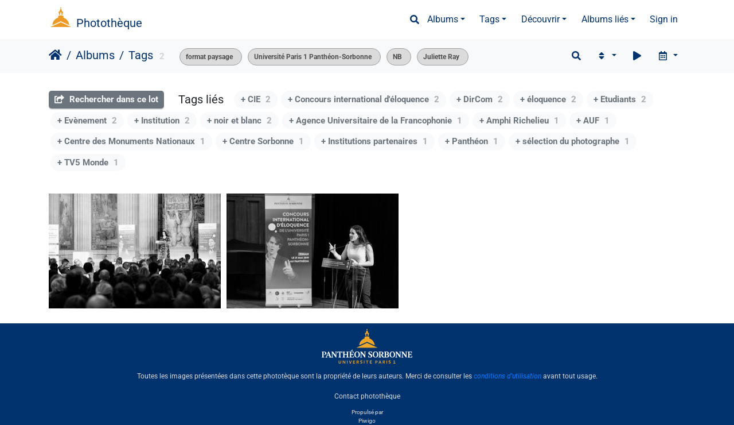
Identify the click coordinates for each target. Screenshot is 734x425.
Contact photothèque (367, 396)
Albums (442, 19)
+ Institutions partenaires (374, 141)
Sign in (664, 19)
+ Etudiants (620, 99)
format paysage (209, 57)
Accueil (55, 55)
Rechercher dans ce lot (106, 99)
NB (397, 57)
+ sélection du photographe (573, 141)
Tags (489, 19)
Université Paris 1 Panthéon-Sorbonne (313, 57)
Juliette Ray (441, 57)
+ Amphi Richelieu (519, 120)
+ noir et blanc (239, 120)
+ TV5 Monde (88, 162)
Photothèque (109, 23)
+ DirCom (479, 99)
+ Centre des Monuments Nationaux (131, 141)
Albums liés (604, 19)
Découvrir (540, 19)
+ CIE (256, 99)
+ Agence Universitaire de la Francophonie (375, 120)
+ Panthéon (471, 141)
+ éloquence (548, 99)
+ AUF (593, 120)
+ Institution (162, 120)
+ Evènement (87, 120)
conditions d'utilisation (507, 376)
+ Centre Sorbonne (263, 141)
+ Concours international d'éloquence (363, 99)
